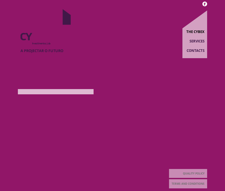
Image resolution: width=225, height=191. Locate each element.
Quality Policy (193, 173)
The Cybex (195, 31)
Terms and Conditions (188, 183)
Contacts (195, 50)
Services (197, 41)
